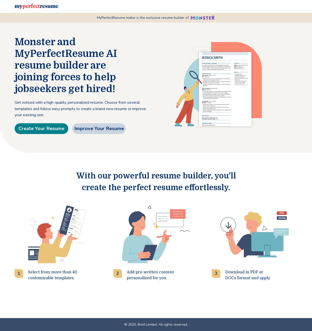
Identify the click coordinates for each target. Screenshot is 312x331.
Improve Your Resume (99, 128)
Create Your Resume (41, 128)
